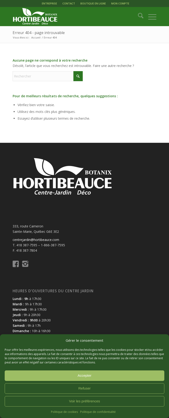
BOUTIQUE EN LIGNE (93, 3)
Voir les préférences (84, 401)
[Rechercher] (138, 16)
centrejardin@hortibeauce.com (36, 239)
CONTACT (68, 3)
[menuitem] (49, 3)
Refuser (84, 388)
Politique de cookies (64, 412)
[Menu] (150, 16)
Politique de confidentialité (98, 412)
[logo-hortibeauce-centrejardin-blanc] (70, 16)
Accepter (84, 375)
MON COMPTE (120, 3)
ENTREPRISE (49, 3)
